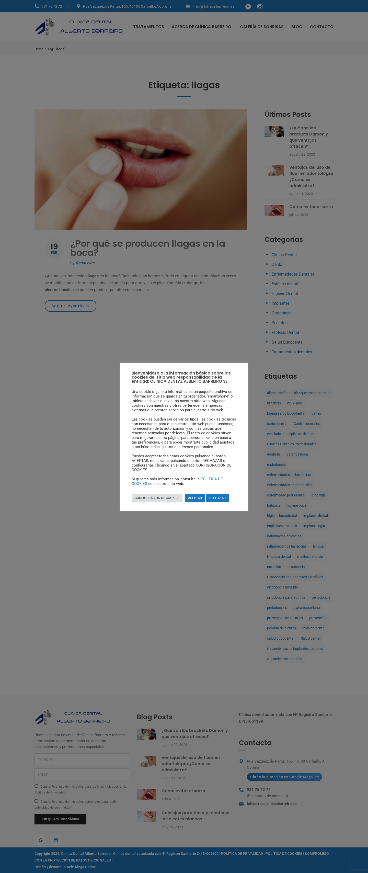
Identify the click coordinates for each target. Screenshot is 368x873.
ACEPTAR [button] (195, 498)
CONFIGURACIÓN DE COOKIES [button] (157, 498)
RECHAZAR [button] (217, 498)
